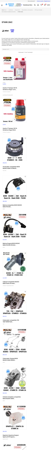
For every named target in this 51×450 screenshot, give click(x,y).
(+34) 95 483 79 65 (8, 418)
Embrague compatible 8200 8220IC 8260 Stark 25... (35, 269)
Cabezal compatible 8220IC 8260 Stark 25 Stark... (35, 160)
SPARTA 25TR (29, 236)
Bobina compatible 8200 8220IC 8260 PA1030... (36, 124)
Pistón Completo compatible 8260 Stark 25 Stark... (35, 345)
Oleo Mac (4, 127)
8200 (28, 127)
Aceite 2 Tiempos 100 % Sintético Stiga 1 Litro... (10, 86)
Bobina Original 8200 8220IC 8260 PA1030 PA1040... (11, 160)
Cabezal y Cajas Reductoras (32, 163)
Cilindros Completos (6, 89)
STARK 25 (4, 308)
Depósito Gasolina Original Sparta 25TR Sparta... (34, 233)
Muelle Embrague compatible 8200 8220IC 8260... (11, 345)
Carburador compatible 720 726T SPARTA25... (11, 197)
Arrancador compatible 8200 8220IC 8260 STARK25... (11, 124)
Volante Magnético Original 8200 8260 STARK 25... (11, 381)
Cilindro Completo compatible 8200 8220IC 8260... (12, 233)
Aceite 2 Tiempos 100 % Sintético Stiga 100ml (34, 85)
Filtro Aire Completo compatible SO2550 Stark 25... (12, 305)
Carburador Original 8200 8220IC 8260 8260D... (34, 197)
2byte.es (35, 443)
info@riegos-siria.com (7, 425)
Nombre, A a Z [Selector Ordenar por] (26, 49)
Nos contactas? (31, 1)
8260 (28, 348)
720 (3, 200)
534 (27, 309)
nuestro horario (9, 426)
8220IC (4, 272)
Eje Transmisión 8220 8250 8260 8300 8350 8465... (11, 269)
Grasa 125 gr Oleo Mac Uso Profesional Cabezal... (34, 306)
